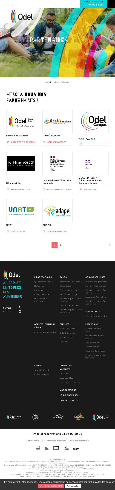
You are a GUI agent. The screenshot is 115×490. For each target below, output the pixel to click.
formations (91, 324)
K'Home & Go (66, 337)
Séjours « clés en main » (96, 286)
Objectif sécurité (41, 294)
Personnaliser (73, 486)
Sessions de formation (95, 351)
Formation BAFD (93, 346)
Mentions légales (32, 441)
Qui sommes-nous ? (43, 281)
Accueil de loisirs (67, 328)
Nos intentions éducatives (41, 299)
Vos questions (68, 390)
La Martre (64, 373)
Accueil (48, 82)
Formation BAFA (92, 342)
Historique (39, 286)
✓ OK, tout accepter (51, 486)
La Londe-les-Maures (70, 382)
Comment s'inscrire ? (69, 290)
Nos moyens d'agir (68, 294)
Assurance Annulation (70, 305)
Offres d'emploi (41, 374)
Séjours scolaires (95, 277)
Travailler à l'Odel (42, 370)
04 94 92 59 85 (94, 4)
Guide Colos (65, 286)
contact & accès (69, 400)
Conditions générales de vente (54, 441)
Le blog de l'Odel (69, 395)
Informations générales (71, 281)
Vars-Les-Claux (67, 378)
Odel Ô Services (67, 333)
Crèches (63, 341)
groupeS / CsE (92, 311)
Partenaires (39, 290)
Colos (63, 277)
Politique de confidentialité (79, 441)
